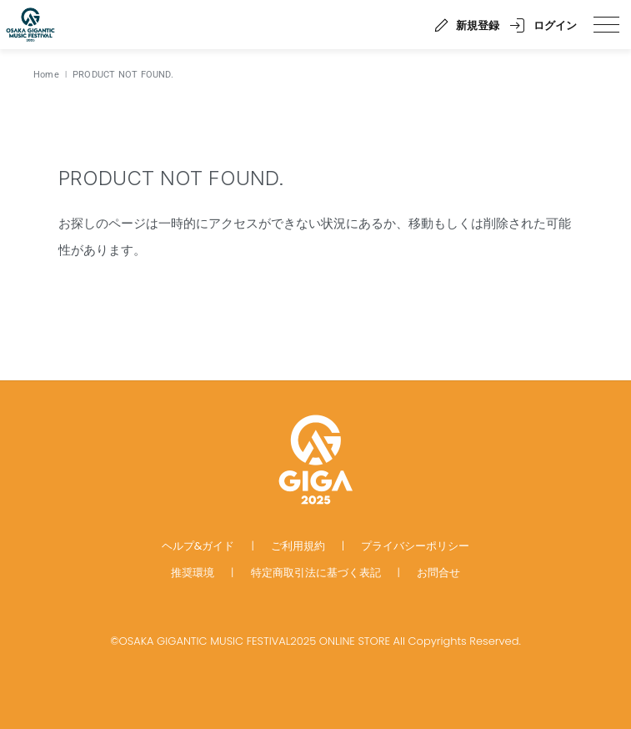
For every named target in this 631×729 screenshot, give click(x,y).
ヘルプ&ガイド (198, 546)
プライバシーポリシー (415, 546)
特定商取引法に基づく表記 (316, 573)
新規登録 (477, 25)
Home (46, 74)
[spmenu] (606, 24)
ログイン (555, 25)
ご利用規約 (298, 546)
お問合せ (438, 573)
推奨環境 (192, 573)
